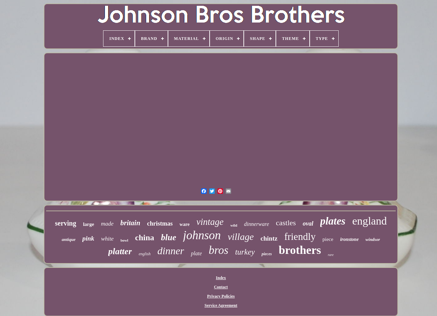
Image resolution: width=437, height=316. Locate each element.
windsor (373, 239)
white (107, 238)
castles (286, 222)
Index (221, 277)
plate (196, 253)
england (369, 221)
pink (88, 238)
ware (184, 224)
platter (120, 251)
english (145, 254)
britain (130, 223)
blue (168, 237)
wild (233, 225)
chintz (269, 238)
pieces (267, 254)
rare (331, 255)
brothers (300, 250)
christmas (160, 223)
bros (218, 250)
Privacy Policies (221, 296)
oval (308, 223)
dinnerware (256, 224)
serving (65, 223)
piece (328, 239)
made (107, 223)
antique (68, 239)
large (88, 224)
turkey (245, 252)
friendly (300, 236)
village (241, 236)
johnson (202, 235)
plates (333, 221)
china (144, 237)
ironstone (349, 239)
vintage (209, 222)
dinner (170, 250)
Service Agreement (221, 305)
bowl (124, 240)
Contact (221, 287)
